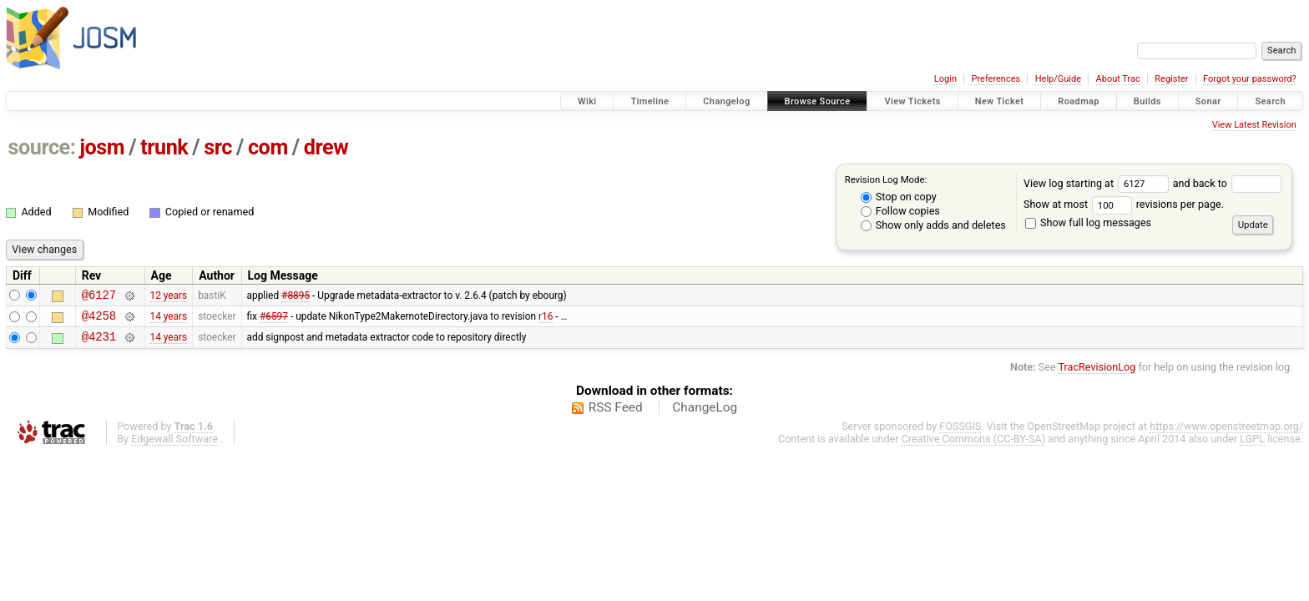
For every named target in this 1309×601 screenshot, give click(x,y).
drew (326, 147)
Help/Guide (1058, 78)
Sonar (1208, 101)
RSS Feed (616, 414)
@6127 (99, 297)
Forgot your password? (1249, 78)
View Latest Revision (1254, 124)
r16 (545, 320)
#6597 (274, 320)
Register (1171, 78)
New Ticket (999, 101)
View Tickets (912, 101)
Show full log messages (1088, 222)
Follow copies (900, 211)
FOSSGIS (960, 433)
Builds (1147, 101)
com (268, 147)
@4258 (99, 320)
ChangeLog (704, 414)
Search (1270, 101)
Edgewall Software (174, 446)
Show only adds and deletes (933, 225)
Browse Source (818, 101)
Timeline (649, 101)
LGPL (1252, 446)
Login (945, 78)
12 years (168, 296)
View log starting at (1098, 183)
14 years (168, 320)
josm (101, 147)
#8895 (295, 296)
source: (42, 147)
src (218, 147)
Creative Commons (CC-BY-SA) (974, 446)
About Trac (1118, 78)
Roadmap (1078, 101)
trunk (164, 147)
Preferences (995, 78)
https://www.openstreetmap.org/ (1226, 433)
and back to (1227, 183)
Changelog (726, 101)
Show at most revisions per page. (1123, 204)
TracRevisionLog (1097, 374)
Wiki (587, 101)
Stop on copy (899, 196)
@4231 (99, 343)
